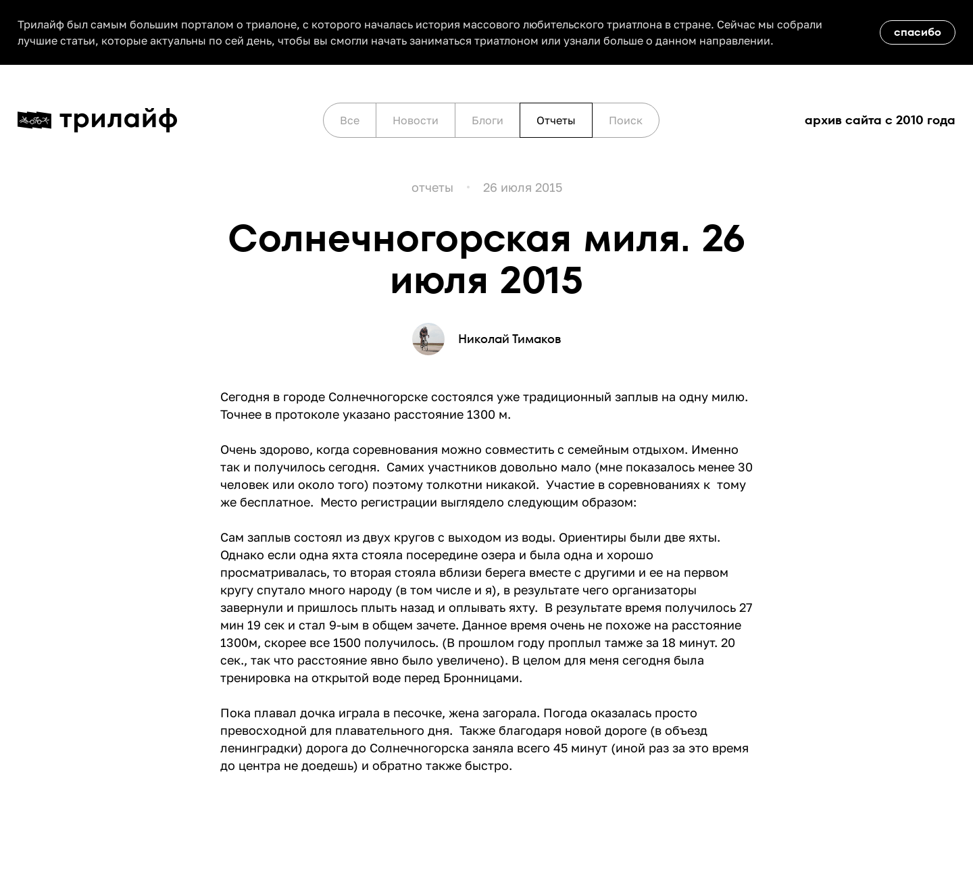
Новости (416, 120)
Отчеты (556, 120)
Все (349, 120)
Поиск (626, 120)
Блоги (487, 120)
